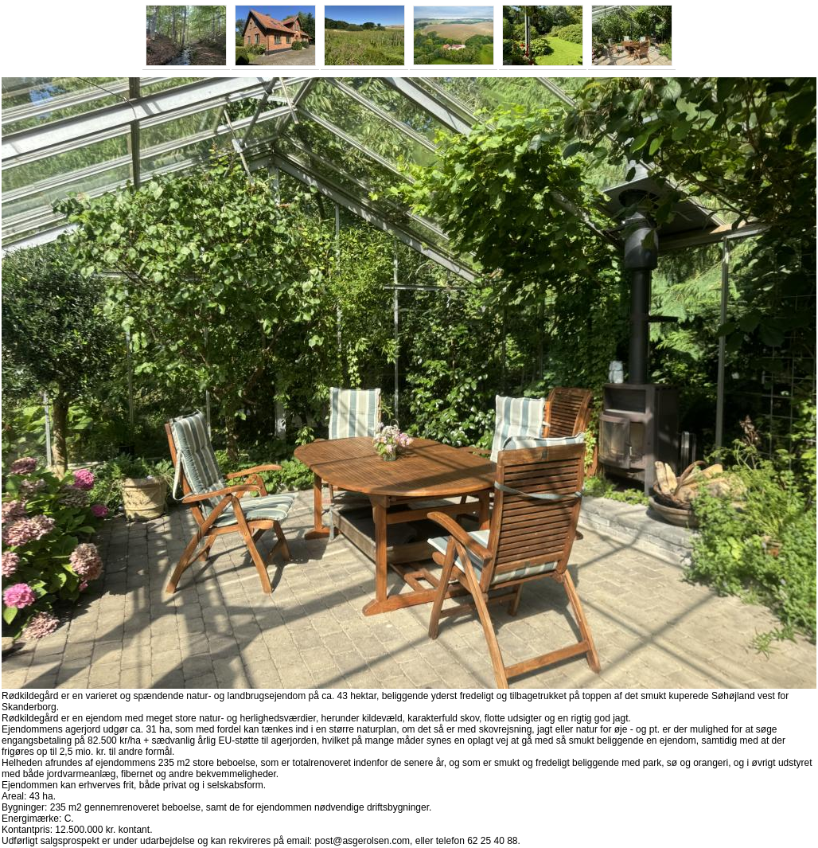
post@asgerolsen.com (363, 840)
